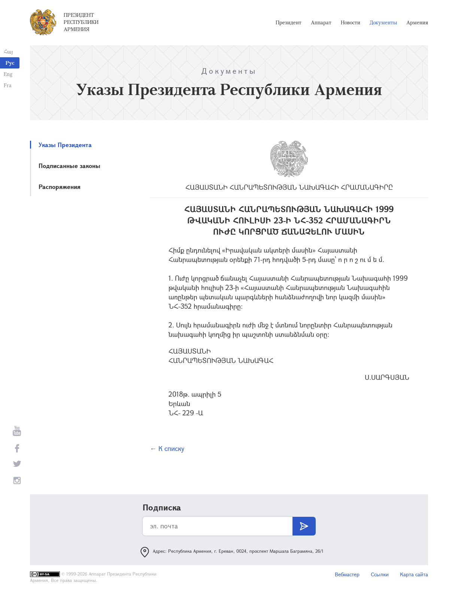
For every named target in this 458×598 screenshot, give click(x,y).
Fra (8, 85)
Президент (288, 22)
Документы (383, 22)
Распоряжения (60, 186)
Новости (350, 22)
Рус (10, 62)
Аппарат (321, 22)
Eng (8, 73)
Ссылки (380, 574)
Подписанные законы (69, 166)
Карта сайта (414, 574)
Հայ (8, 51)
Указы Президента (65, 145)
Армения (417, 22)
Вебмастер (347, 574)
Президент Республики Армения (81, 22)
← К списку (167, 448)
